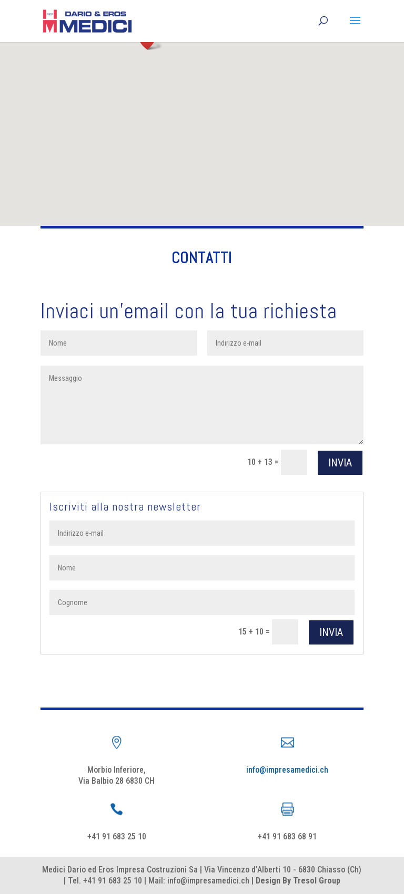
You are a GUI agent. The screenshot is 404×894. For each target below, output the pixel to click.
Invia (340, 462)
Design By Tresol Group (298, 881)
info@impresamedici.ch (287, 770)
